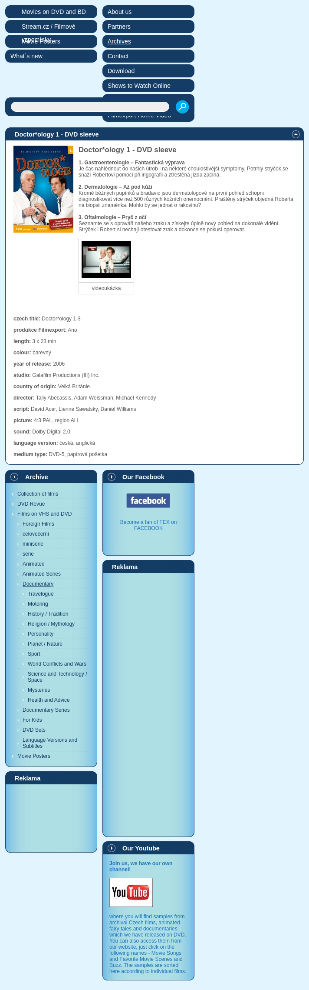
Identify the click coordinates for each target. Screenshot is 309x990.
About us (119, 11)
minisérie (33, 544)
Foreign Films (38, 524)
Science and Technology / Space (57, 677)
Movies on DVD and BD (54, 11)
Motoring (38, 604)
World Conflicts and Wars (57, 664)
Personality (40, 634)
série (28, 554)
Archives (119, 41)
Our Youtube (141, 848)
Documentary (38, 584)
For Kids (32, 720)
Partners (119, 26)
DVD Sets (34, 730)
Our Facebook (143, 476)
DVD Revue (31, 504)
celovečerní (36, 534)
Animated (34, 564)
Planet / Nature (45, 644)
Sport (34, 654)
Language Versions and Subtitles (50, 743)
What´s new (26, 56)
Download (121, 70)
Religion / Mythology (51, 624)
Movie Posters (33, 756)
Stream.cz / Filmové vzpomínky (49, 28)
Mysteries (39, 690)
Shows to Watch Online (139, 85)
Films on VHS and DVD (44, 514)
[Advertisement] (51, 817)
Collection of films (37, 494)
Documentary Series (46, 710)
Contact (118, 56)
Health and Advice (49, 700)
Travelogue (41, 594)
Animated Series (42, 574)
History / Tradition (48, 614)
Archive (36, 476)
